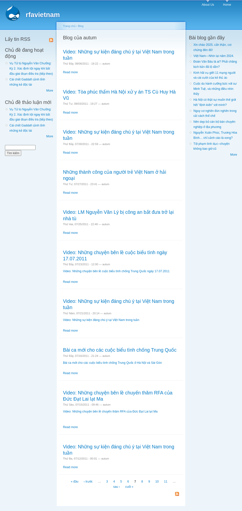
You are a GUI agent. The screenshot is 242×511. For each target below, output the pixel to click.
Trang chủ (69, 25)
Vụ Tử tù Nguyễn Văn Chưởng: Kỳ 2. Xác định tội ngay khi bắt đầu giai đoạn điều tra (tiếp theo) (31, 68)
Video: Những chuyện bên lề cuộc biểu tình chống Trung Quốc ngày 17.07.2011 (116, 271)
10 (157, 482)
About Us (208, 4)
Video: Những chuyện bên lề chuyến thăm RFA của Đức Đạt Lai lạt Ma (110, 411)
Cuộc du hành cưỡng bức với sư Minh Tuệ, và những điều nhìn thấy (215, 89)
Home (227, 4)
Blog (80, 25)
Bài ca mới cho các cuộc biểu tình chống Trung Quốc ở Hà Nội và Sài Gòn (112, 363)
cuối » (129, 486)
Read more (70, 72)
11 (165, 482)
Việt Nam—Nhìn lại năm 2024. (213, 56)
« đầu (75, 482)
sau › (116, 486)
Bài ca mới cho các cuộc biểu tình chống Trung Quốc (120, 350)
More (49, 90)
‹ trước (88, 482)
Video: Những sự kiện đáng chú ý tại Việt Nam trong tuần (101, 320)
